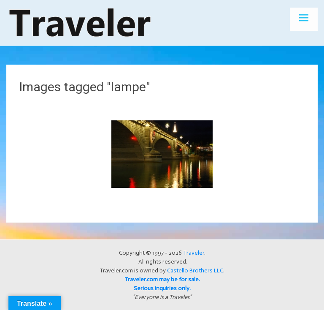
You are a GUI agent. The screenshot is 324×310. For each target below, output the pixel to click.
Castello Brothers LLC (195, 270)
